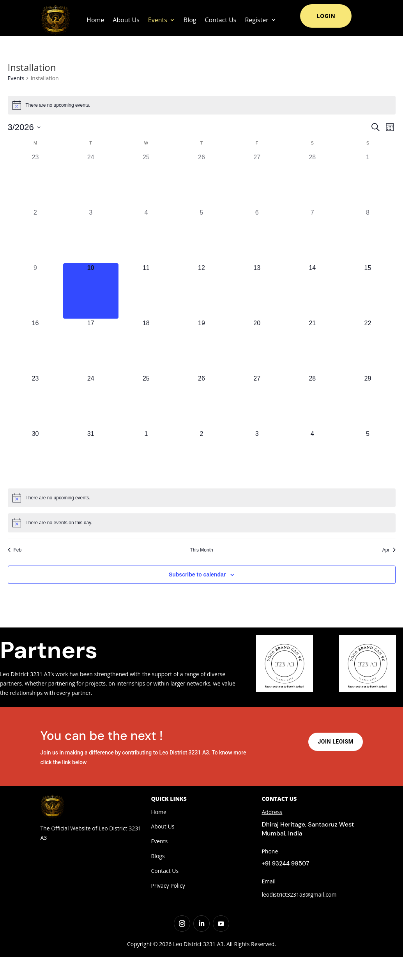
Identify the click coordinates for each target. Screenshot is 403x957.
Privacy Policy (168, 885)
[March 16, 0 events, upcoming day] (35, 346)
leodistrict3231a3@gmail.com (299, 894)
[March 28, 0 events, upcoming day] (312, 401)
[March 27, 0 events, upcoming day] (257, 401)
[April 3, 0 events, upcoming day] (257, 457)
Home (95, 20)
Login (325, 15)
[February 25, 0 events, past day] (146, 180)
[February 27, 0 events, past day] (257, 180)
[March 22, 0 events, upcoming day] (367, 346)
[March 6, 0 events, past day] (257, 235)
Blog (190, 20)
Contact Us (221, 20)
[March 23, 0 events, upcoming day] (35, 401)
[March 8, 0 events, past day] (367, 235)
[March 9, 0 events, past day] (35, 291)
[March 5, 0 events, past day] (201, 235)
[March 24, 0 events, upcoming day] (90, 401)
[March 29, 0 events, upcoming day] (367, 401)
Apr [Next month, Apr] (389, 550)
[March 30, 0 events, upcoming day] (35, 457)
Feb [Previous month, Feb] (15, 550)
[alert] (202, 105)
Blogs (157, 856)
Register (256, 20)
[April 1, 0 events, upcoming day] (146, 457)
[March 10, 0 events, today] (90, 291)
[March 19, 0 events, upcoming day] (201, 346)
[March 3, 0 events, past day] (90, 235)
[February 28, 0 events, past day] (312, 180)
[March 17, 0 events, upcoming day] (90, 346)
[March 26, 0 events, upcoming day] (201, 401)
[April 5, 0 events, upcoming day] (367, 457)
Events (157, 20)
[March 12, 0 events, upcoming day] (201, 291)
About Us (126, 20)
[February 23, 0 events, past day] (35, 180)
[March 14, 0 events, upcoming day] (312, 291)
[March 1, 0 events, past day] (367, 180)
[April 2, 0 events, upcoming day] (201, 457)
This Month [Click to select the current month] (201, 550)
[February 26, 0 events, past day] (201, 180)
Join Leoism (335, 741)
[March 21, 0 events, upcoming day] (312, 346)
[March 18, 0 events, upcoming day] (146, 346)
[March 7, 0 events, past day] (312, 235)
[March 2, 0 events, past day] (35, 235)
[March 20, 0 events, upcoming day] (257, 346)
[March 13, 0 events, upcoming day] (257, 291)
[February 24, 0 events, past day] (90, 180)
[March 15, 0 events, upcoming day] (367, 291)
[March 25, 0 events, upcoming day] (146, 401)
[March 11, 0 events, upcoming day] (146, 291)
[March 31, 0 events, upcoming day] (90, 457)
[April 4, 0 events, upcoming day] (312, 457)
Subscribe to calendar (197, 574)
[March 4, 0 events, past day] (146, 235)
